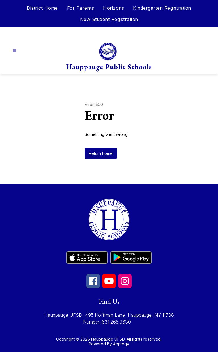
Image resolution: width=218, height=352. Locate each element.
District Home (42, 8)
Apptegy (121, 343)
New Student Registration (109, 19)
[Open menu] (14, 50)
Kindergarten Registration (162, 8)
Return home (101, 153)
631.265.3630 (116, 322)
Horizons (113, 8)
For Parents (80, 8)
